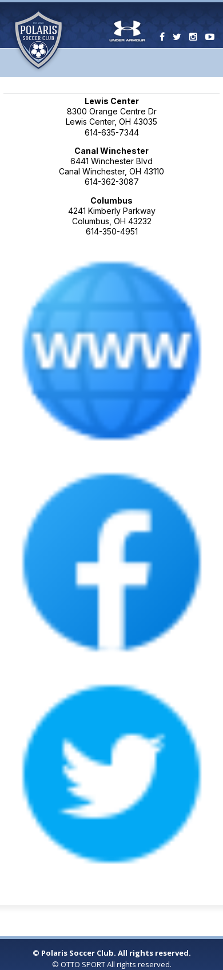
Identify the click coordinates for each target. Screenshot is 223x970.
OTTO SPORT (83, 964)
